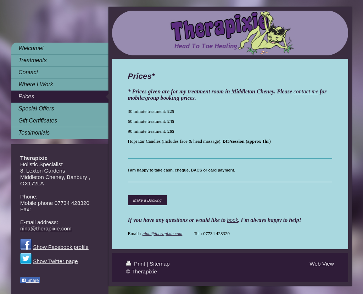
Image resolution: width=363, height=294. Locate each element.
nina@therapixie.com (163, 233)
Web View (321, 264)
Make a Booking (147, 200)
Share (30, 280)
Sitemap (159, 264)
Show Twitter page (55, 261)
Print (136, 264)
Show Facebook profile (61, 247)
